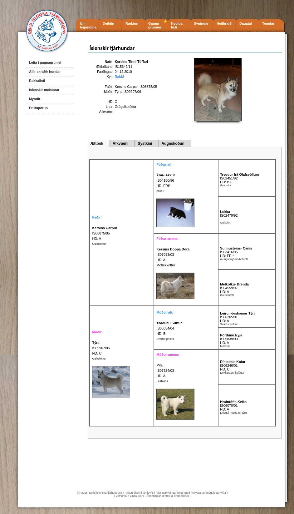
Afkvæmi (121, 143)
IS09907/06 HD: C (101, 348)
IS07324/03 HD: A (165, 370)
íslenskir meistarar (44, 90)
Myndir (34, 99)
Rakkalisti (37, 81)
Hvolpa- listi (177, 25)
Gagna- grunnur (154, 25)
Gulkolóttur (99, 243)
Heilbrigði (225, 23)
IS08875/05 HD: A (104, 233)
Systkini (145, 143)
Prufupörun (38, 108)
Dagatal (245, 23)
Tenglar (268, 23)
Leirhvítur (162, 381)
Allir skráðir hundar (45, 71)
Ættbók (96, 143)
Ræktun (131, 23)
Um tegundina (88, 25)
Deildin (108, 23)
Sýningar (201, 23)
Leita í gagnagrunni (45, 62)
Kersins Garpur (126, 86)
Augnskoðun (172, 143)
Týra (118, 91)
